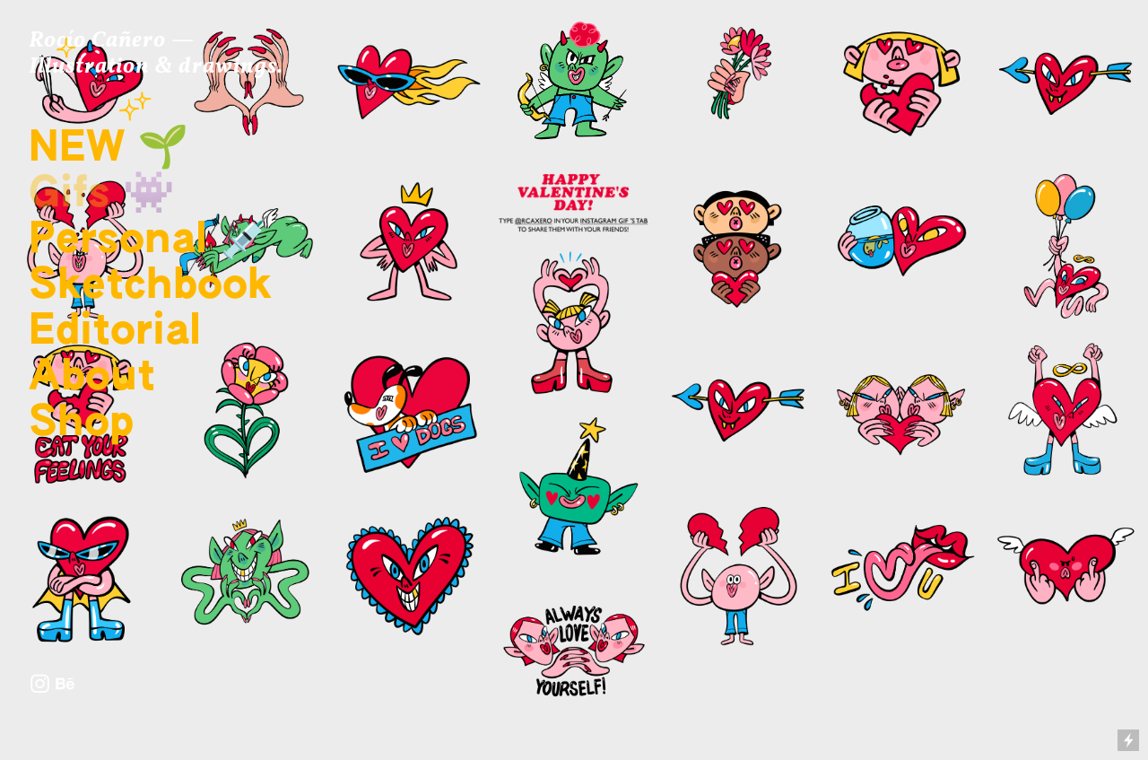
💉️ (239, 240)
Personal (118, 240)
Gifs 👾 (102, 194)
